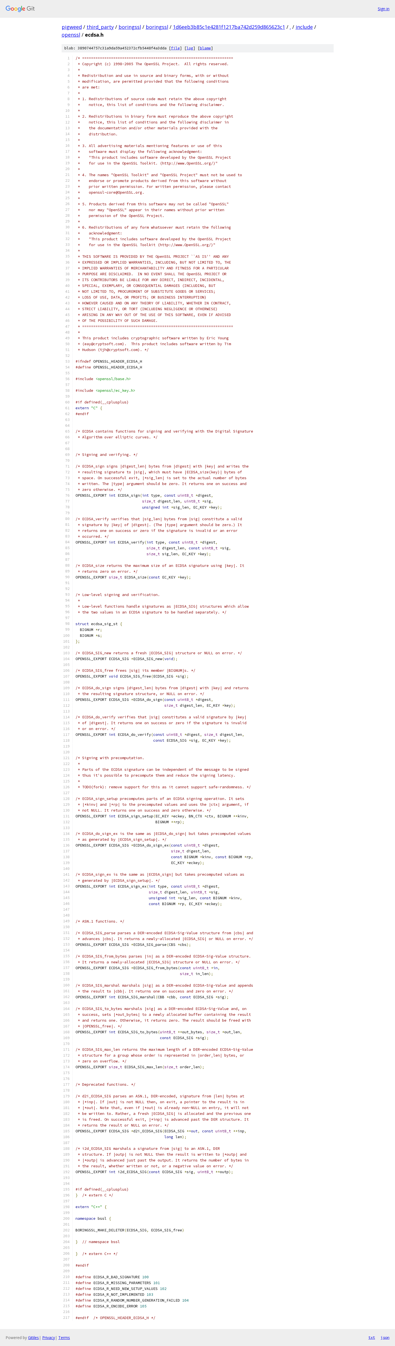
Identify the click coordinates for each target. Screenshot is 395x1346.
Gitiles (33, 1337)
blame (205, 48)
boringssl (130, 27)
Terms (64, 1337)
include (304, 27)
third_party (100, 27)
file (175, 48)
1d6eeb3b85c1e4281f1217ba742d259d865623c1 (229, 27)
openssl (71, 34)
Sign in (383, 8)
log (190, 48)
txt (371, 1337)
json (385, 1337)
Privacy (48, 1337)
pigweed (72, 27)
